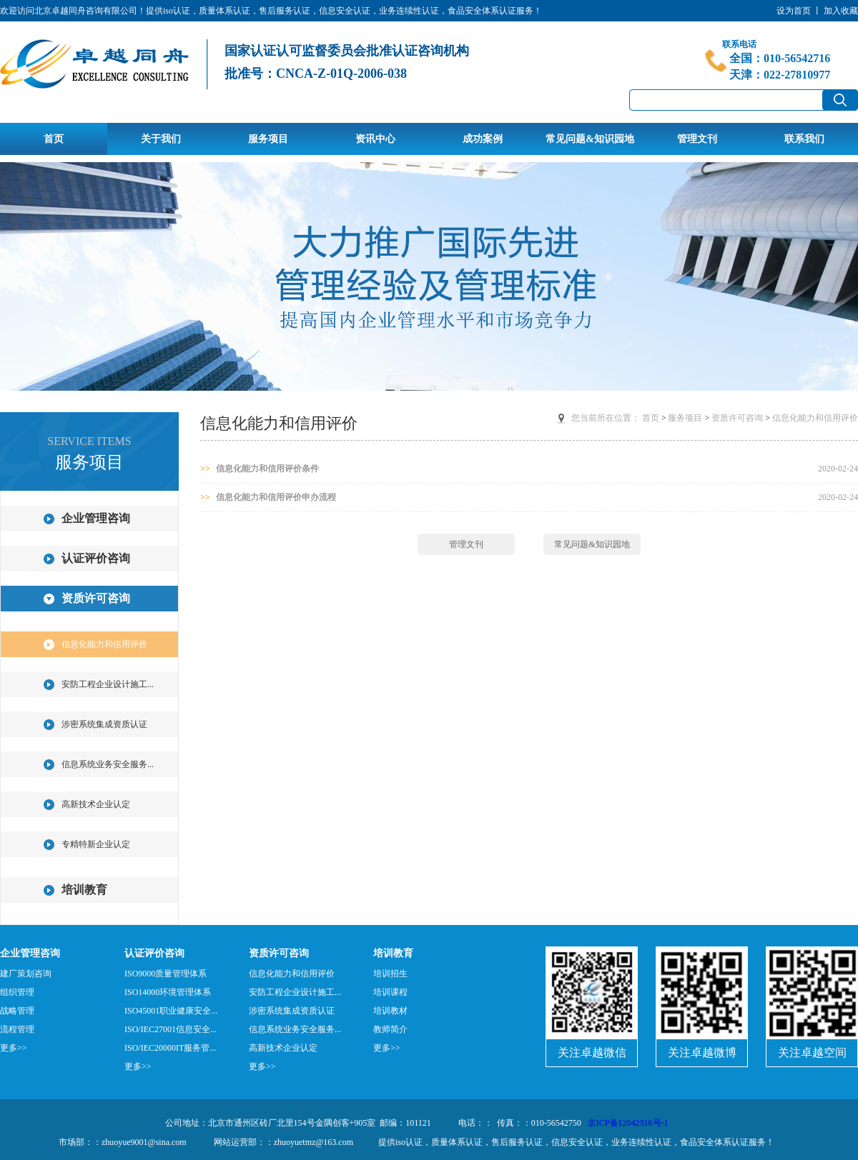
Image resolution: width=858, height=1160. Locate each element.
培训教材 (390, 1011)
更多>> (13, 1048)
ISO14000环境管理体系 (167, 992)
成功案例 (483, 138)
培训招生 (390, 974)
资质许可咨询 (95, 598)
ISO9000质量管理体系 (165, 974)
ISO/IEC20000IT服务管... (170, 1048)
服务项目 (268, 138)
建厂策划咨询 (25, 974)
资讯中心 (375, 138)
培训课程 (390, 992)
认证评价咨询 (95, 558)
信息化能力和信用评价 (104, 644)
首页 (54, 138)
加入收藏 (841, 11)
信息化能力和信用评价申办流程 (268, 497)
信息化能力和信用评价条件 (259, 469)
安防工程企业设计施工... (107, 684)
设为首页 (793, 11)
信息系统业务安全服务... (107, 764)
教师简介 (390, 1029)
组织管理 (17, 992)
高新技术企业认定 (95, 804)
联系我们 (804, 138)
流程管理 (17, 1029)
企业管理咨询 (95, 518)
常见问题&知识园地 (590, 138)
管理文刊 (697, 138)
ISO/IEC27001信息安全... (170, 1029)
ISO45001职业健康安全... (170, 1011)
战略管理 (17, 1011)
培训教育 (84, 890)
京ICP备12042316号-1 (628, 1123)
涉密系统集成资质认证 (104, 724)
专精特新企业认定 (95, 844)
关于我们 (161, 138)
